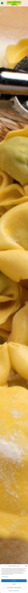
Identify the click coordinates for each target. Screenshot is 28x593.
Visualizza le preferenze (14, 587)
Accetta (14, 580)
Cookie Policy (11, 590)
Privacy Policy (16, 590)
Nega (14, 584)
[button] (26, 566)
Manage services (5, 576)
